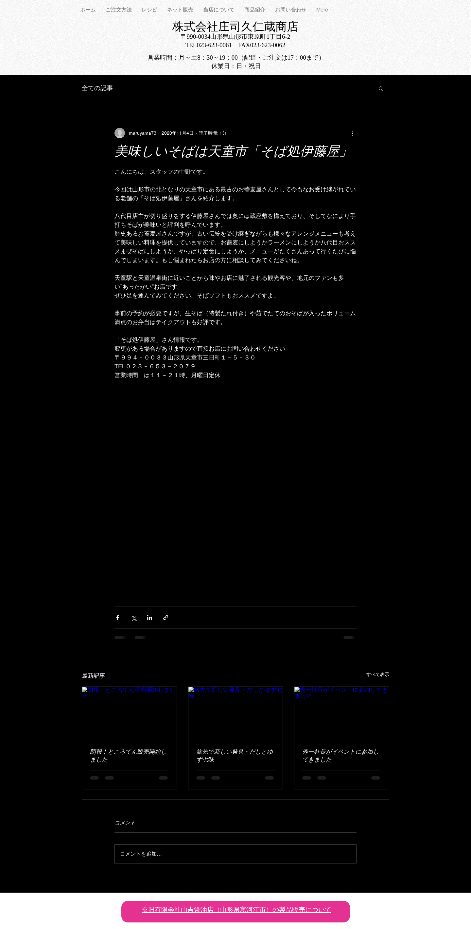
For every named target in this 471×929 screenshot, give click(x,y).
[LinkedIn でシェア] (150, 617)
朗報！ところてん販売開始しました (128, 756)
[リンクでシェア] (166, 617)
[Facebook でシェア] (117, 617)
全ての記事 (97, 88)
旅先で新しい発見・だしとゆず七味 (234, 756)
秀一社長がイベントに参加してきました (340, 756)
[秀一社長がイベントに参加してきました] (341, 713)
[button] (381, 88)
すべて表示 (377, 674)
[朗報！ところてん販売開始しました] (129, 713)
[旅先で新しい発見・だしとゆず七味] (235, 713)
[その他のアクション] (353, 133)
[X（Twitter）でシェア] (134, 617)
